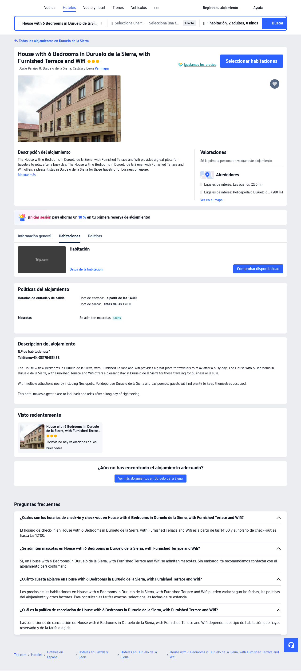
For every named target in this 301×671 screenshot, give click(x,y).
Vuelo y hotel (94, 8)
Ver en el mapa (211, 200)
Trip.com (20, 655)
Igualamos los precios (200, 65)
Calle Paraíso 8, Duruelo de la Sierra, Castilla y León (56, 68)
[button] (246, 8)
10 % (82, 217)
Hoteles (69, 8)
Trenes (118, 8)
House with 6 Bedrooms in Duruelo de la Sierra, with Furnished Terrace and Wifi (84, 57)
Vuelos (49, 8)
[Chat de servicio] (291, 645)
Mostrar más (27, 175)
